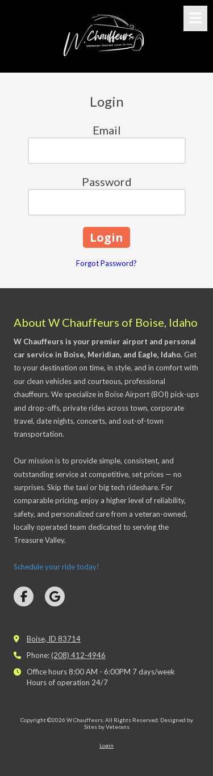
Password (107, 181)
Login (106, 745)
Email (107, 130)
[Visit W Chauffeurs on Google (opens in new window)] (55, 596)
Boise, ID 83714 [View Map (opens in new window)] (54, 638)
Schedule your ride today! (56, 566)
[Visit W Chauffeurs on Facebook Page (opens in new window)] (24, 596)
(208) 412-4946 (78, 655)
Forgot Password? (106, 263)
